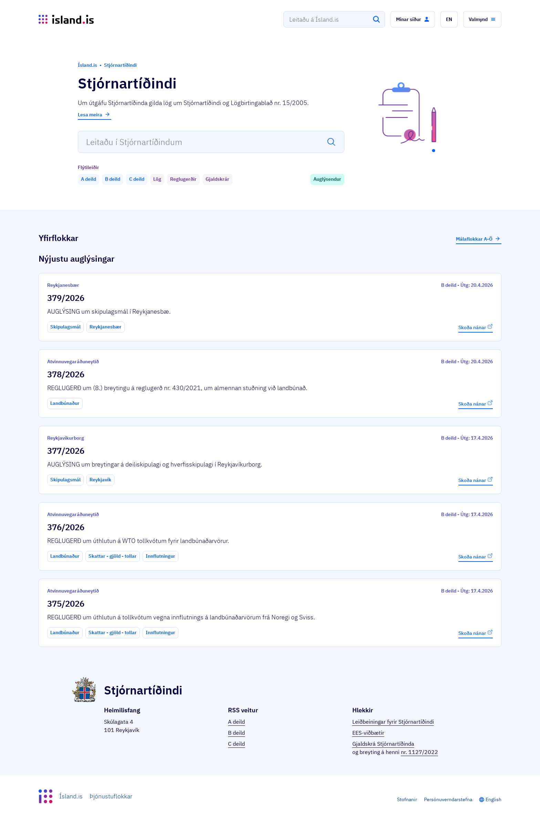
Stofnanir (407, 799)
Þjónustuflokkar (111, 796)
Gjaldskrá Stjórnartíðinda (383, 743)
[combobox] (334, 19)
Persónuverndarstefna (448, 799)
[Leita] (376, 19)
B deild (236, 732)
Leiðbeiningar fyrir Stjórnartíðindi (393, 721)
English (493, 799)
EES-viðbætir (368, 732)
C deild (236, 743)
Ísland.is (71, 796)
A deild (236, 721)
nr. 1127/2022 (419, 751)
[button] (413, 19)
